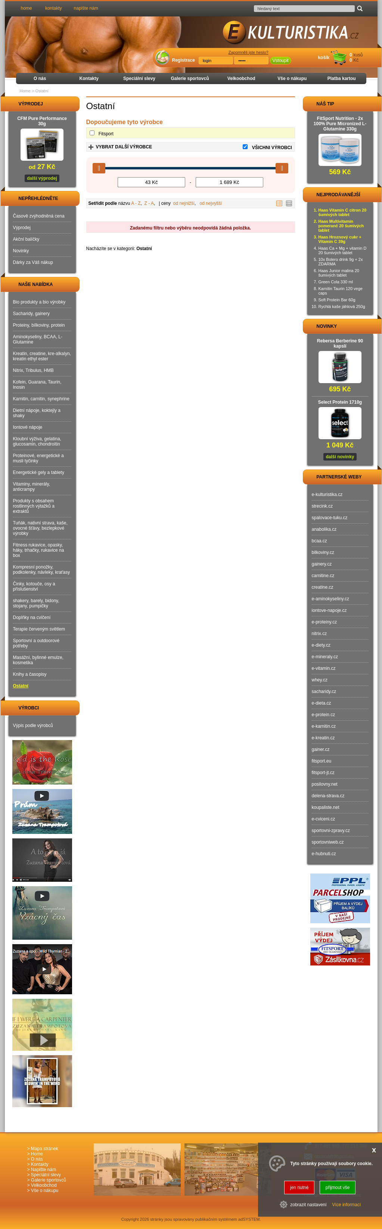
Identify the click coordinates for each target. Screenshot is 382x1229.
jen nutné (299, 1187)
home (26, 8)
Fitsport (106, 133)
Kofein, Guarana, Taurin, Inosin (37, 384)
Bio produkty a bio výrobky (39, 302)
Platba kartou (341, 78)
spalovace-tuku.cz (330, 517)
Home (25, 91)
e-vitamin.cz (324, 668)
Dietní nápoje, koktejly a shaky (36, 413)
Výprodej (22, 227)
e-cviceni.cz (323, 819)
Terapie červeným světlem (39, 629)
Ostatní (20, 686)
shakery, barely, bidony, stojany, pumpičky (36, 603)
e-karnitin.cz (324, 726)
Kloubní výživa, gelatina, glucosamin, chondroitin (37, 441)
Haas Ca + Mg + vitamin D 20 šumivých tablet (343, 250)
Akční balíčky (26, 239)
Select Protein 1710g (340, 402)
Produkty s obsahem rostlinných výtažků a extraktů (34, 506)
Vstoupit (281, 60)
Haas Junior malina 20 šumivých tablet (339, 272)
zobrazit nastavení (308, 1204)
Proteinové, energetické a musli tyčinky (38, 458)
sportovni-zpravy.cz (331, 830)
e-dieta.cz (321, 703)
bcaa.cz (319, 540)
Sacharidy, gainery (31, 313)
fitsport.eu (322, 761)
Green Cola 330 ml (336, 282)
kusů (358, 55)
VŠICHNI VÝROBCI (272, 147)
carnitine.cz (323, 575)
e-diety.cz (321, 645)
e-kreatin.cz (323, 737)
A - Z (135, 203)
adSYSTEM (249, 1219)
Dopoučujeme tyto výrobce (124, 122)
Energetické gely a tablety (38, 472)
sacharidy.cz (324, 691)
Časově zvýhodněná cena (39, 216)
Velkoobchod (241, 78)
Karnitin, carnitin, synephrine (41, 398)
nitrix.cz (319, 633)
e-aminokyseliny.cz (330, 598)
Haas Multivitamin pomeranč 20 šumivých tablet (341, 225)
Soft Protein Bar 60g (337, 300)
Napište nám (43, 1169)
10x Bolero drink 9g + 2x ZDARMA (341, 261)
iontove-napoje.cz (329, 610)
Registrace (183, 60)
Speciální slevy (139, 78)
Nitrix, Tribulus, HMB (33, 370)
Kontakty (89, 78)
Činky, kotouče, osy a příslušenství (34, 586)
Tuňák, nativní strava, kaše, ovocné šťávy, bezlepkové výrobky (40, 528)
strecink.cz (322, 506)
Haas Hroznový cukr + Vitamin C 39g (340, 239)
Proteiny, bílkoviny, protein (39, 325)
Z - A (149, 203)
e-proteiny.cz (324, 622)
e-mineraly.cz (325, 656)
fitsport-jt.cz (323, 772)
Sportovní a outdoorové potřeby (36, 643)
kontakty (53, 8)
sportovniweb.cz (328, 842)
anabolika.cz (324, 529)
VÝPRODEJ (24, 103)
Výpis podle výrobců (33, 725)
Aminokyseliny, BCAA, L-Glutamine (38, 339)
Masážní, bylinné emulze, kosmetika (38, 660)
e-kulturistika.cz (327, 494)
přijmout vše (338, 1187)
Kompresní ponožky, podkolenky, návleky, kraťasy (41, 569)
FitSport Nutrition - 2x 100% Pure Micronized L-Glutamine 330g (340, 124)
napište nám (86, 8)
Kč (355, 60)
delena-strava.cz (328, 795)
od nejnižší (184, 203)
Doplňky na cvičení (32, 617)
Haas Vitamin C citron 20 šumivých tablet (343, 212)
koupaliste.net (325, 807)
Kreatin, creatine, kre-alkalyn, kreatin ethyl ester (42, 356)
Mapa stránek (44, 1148)
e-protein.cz (323, 714)
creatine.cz (322, 587)
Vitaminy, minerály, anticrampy (31, 486)
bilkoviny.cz (323, 552)
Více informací (346, 1204)
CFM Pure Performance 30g (42, 121)
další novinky (340, 456)
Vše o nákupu (292, 78)
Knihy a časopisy (30, 674)
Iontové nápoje (28, 427)
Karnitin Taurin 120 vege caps (341, 290)
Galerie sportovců (190, 78)
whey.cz (319, 680)
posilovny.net (325, 784)
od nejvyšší (210, 203)
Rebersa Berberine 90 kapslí (340, 343)
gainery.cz (322, 564)
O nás (40, 78)
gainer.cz (321, 749)
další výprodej (42, 178)
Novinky (21, 250)
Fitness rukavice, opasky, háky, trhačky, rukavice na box (38, 550)
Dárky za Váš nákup (33, 262)
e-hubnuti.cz (324, 853)
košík (323, 57)
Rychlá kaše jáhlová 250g (342, 306)
